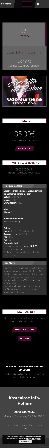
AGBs (24, 428)
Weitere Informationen (34, 438)
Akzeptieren (25, 441)
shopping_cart (37, 4)
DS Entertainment (6, 4)
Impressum (12, 425)
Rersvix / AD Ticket (24, 329)
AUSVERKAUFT (24, 148)
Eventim (24, 338)
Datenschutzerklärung (32, 425)
